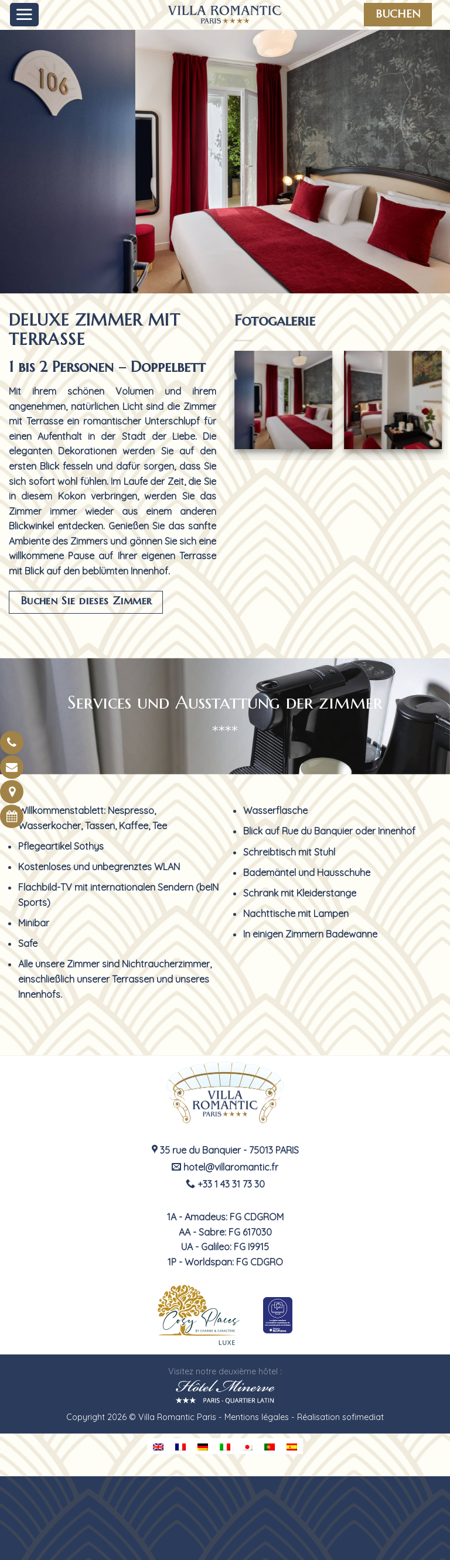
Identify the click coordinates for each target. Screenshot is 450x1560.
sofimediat (363, 1417)
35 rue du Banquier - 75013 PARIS (225, 1150)
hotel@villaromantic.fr (225, 1167)
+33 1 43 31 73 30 (225, 1184)
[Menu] (24, 14)
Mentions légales (256, 1417)
